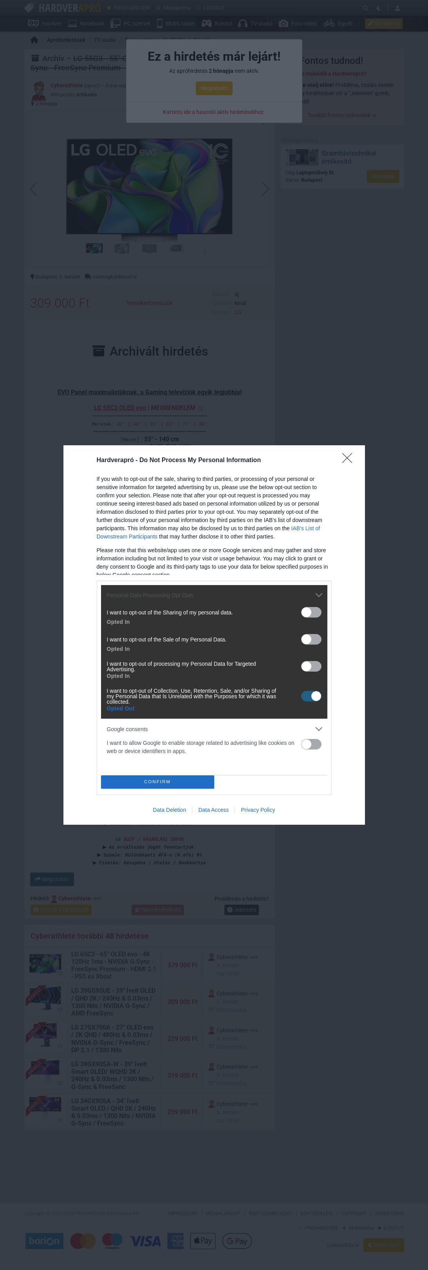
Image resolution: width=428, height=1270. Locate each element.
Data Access (213, 810)
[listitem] (214, 595)
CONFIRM (157, 782)
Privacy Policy (258, 810)
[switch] (311, 612)
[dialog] (214, 635)
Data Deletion (169, 810)
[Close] (349, 460)
